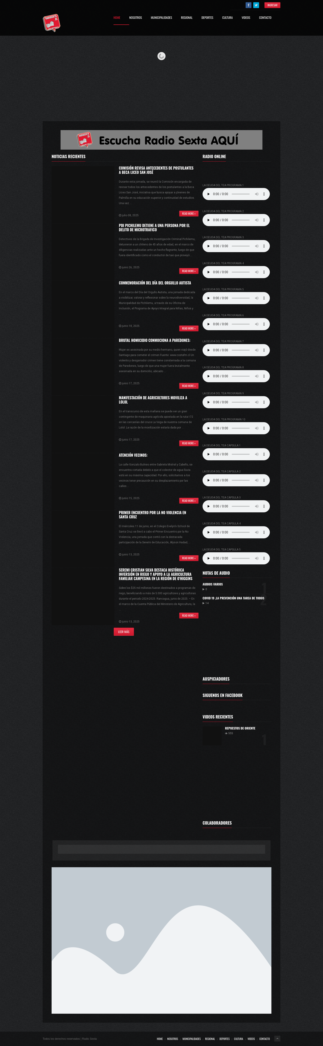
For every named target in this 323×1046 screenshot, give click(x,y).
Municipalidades (161, 18)
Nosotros (135, 18)
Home (116, 18)
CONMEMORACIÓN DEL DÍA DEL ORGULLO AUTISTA (155, 283)
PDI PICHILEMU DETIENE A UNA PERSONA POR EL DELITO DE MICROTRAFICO (154, 227)
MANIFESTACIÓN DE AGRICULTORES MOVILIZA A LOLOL (153, 400)
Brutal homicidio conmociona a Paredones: (154, 340)
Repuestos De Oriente (240, 728)
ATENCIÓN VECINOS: (133, 455)
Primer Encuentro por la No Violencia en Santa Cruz (152, 515)
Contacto (265, 18)
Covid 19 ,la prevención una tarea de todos (233, 598)
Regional (186, 18)
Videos (246, 18)
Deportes (207, 18)
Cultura (227, 18)
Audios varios (213, 584)
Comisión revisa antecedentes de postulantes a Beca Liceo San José (156, 170)
